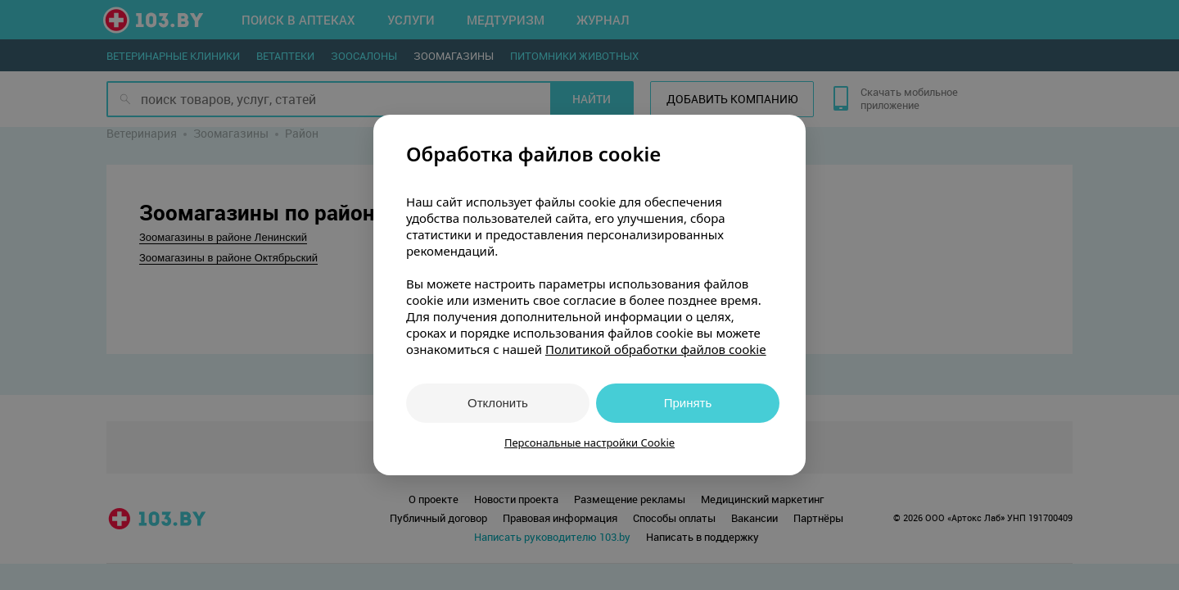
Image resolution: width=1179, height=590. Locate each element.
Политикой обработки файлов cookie (655, 349)
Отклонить (498, 403)
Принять (688, 403)
